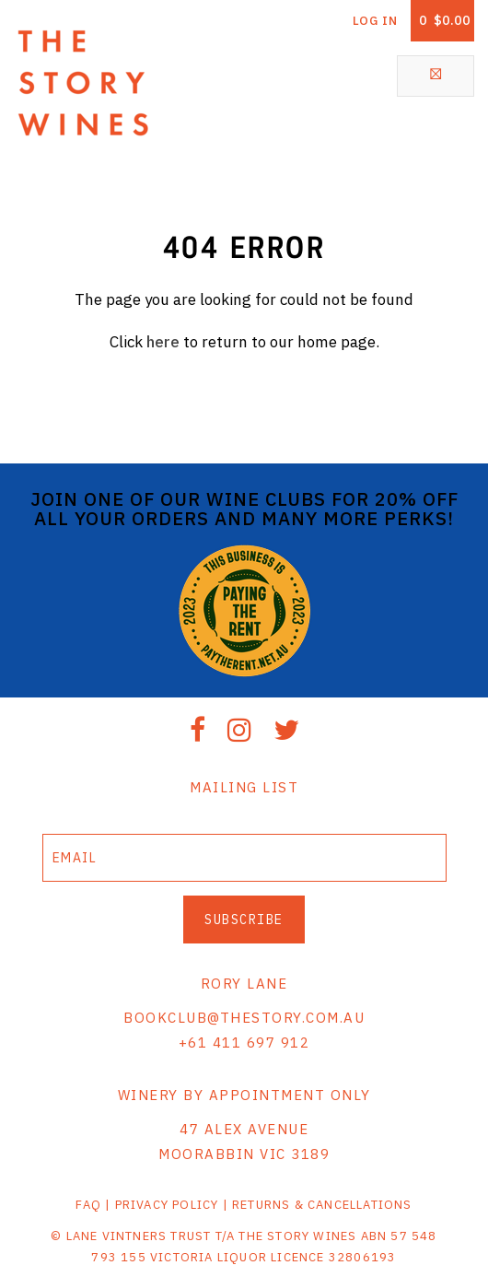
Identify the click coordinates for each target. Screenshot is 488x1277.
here (163, 342)
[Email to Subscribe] (244, 858)
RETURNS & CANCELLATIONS (322, 1205)
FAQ (88, 1205)
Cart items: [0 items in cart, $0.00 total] (444, 20)
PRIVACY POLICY (167, 1205)
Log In (375, 21)
